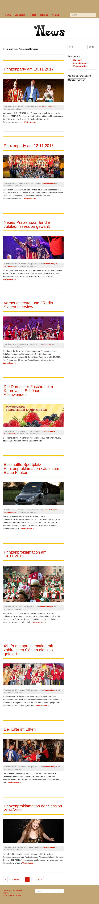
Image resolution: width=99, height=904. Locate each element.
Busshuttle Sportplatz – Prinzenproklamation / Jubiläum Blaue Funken (31, 468)
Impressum (7, 893)
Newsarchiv (18, 890)
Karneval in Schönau (50, 6)
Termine (44, 15)
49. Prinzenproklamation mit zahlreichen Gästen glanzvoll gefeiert (29, 650)
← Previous (14, 879)
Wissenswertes (10, 266)
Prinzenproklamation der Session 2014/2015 (33, 808)
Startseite (7, 890)
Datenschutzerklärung (12, 895)
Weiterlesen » (30, 122)
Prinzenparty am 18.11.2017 (29, 69)
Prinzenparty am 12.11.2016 (29, 145)
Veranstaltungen (45, 106)
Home (8, 15)
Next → (39, 879)
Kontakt (56, 15)
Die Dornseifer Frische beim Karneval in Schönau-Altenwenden (28, 390)
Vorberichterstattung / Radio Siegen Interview (28, 305)
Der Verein (21, 15)
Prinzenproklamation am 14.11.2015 (25, 554)
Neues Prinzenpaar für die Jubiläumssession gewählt (27, 224)
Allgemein (47, 344)
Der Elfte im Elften (20, 729)
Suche (91, 47)
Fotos (33, 15)
